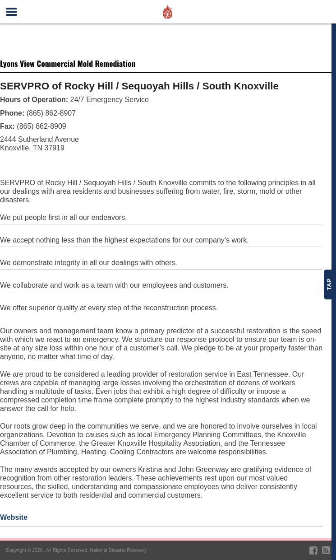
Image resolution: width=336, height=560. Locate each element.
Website (14, 517)
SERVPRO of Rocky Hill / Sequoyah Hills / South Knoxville (139, 86)
